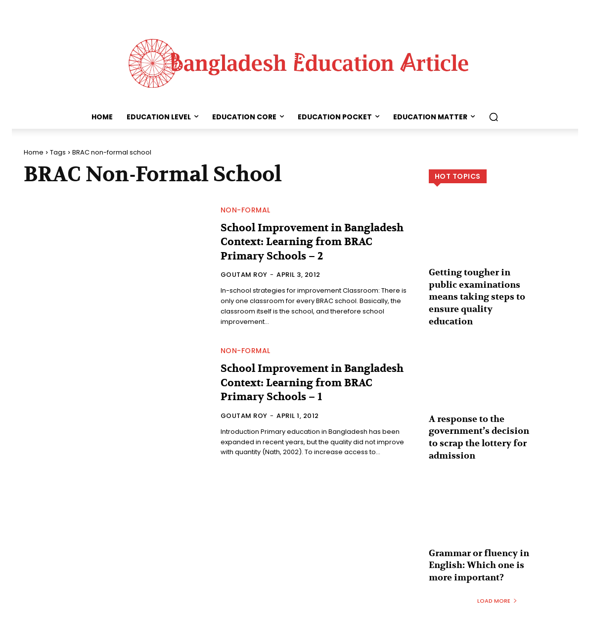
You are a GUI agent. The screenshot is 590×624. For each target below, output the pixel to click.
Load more (497, 575)
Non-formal (246, 210)
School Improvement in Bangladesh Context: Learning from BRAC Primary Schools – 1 (304, 383)
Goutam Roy (244, 274)
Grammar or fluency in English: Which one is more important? (474, 542)
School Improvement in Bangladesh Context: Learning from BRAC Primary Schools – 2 (304, 242)
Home (34, 152)
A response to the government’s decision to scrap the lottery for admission (479, 418)
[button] (493, 117)
